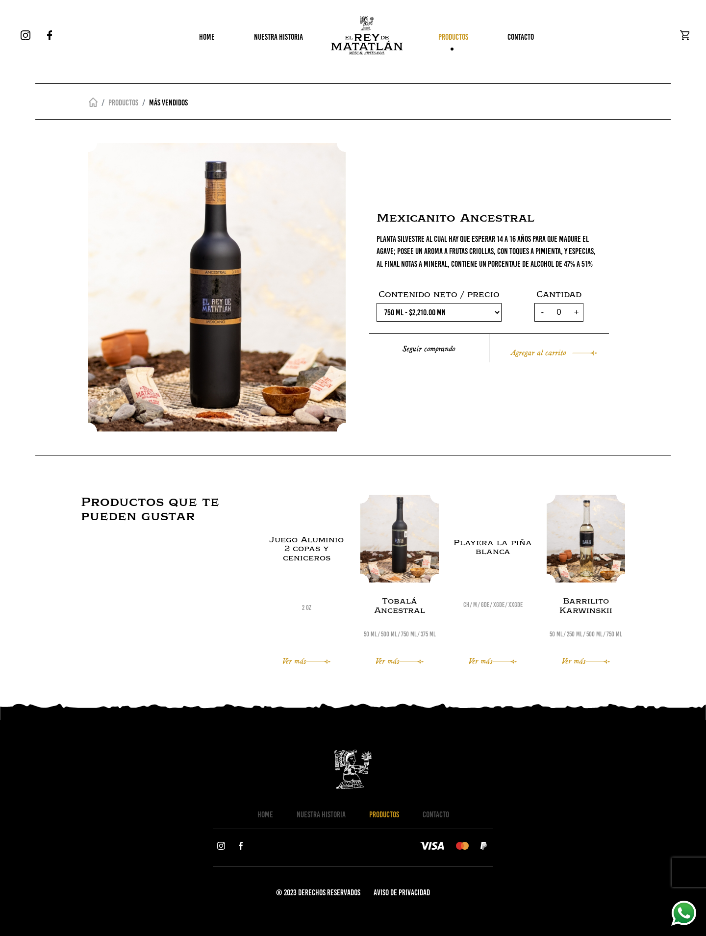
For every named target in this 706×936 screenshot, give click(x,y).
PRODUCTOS (453, 39)
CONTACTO (520, 39)
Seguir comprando (429, 348)
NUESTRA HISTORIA (278, 39)
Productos (123, 102)
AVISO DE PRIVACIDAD (402, 892)
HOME (207, 39)
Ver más (306, 660)
